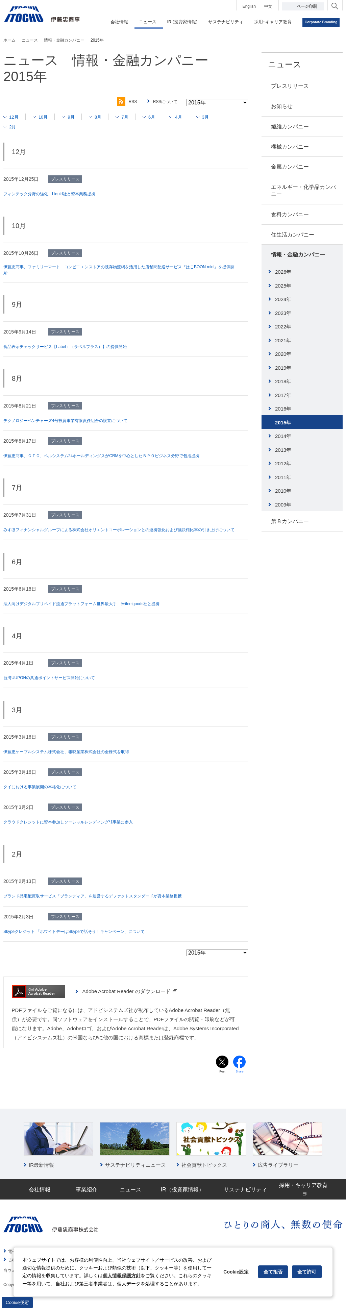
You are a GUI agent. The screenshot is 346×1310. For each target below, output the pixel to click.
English (249, 6)
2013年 (283, 450)
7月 (135, 117)
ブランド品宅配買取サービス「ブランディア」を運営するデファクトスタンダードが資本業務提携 (107, 904)
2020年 (283, 354)
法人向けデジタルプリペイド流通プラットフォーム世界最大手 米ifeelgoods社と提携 (94, 612)
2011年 (283, 477)
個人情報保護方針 (122, 1275)
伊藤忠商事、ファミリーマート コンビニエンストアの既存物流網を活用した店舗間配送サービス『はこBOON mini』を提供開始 (114, 271)
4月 (193, 117)
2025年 (283, 286)
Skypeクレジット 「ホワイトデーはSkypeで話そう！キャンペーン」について (85, 939)
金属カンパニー (290, 167)
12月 (15, 117)
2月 (14, 126)
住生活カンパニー (292, 235)
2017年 (283, 395)
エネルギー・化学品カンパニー (303, 190)
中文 (268, 6)
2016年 (283, 409)
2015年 (283, 422)
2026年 (283, 272)
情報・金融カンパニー (298, 254)
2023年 (283, 313)
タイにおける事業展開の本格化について (46, 795)
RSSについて (163, 101)
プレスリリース (290, 86)
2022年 (283, 326)
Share (239, 1081)
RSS (121, 101)
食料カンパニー (290, 214)
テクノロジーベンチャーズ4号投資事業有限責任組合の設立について (75, 422)
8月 (106, 117)
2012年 (283, 463)
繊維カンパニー (290, 126)
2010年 (283, 491)
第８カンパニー (290, 521)
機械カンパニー (290, 147)
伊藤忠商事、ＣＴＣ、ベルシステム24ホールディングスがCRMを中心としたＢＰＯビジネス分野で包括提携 (117, 457)
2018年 (283, 381)
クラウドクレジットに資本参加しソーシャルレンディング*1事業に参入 (78, 830)
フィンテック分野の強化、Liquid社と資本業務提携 (56, 193)
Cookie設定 (17, 1302)
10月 (47, 117)
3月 (221, 117)
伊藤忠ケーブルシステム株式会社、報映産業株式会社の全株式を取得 (76, 760)
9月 (77, 117)
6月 (164, 117)
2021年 (283, 340)
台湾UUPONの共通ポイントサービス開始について (56, 686)
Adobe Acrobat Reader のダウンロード (129, 1000)
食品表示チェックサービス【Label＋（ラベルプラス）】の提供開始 (75, 348)
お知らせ (282, 106)
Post (222, 1081)
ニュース (284, 64)
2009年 (283, 505)
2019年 (283, 368)
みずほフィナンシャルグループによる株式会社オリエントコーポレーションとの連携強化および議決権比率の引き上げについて (119, 535)
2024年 (283, 299)
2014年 (283, 436)
